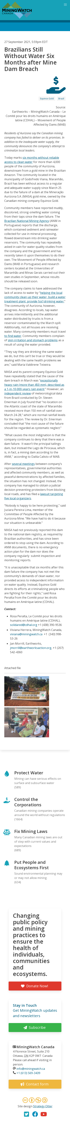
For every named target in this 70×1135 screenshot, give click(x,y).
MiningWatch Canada (35, 1046)
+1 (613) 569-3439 (28, 1073)
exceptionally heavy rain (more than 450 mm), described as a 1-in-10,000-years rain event (34, 384)
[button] (26, 705)
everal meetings (24, 464)
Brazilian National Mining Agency (26, 221)
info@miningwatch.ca (30, 1069)
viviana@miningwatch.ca (26, 634)
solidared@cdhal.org (23, 625)
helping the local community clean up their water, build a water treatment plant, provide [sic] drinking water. (35, 297)
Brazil (61, 98)
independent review (17, 393)
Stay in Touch (25, 1005)
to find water (12, 336)
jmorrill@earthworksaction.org (30, 648)
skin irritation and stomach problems (33, 340)
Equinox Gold (47, 98)
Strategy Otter (42, 1106)
